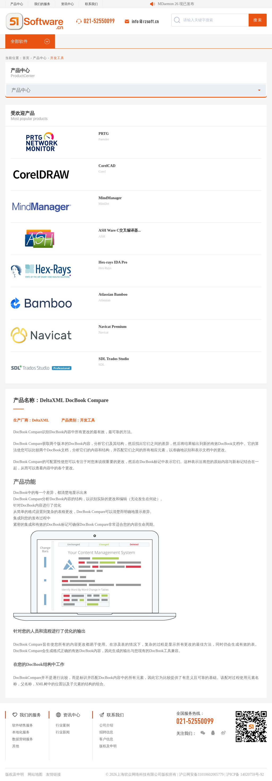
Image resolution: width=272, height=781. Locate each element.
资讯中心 (67, 4)
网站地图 (35, 774)
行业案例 (63, 725)
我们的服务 (42, 4)
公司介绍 (106, 725)
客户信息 (106, 739)
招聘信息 (106, 732)
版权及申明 (108, 746)
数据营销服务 (22, 739)
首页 (26, 58)
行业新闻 (63, 732)
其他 (15, 746)
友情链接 (53, 774)
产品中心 (16, 4)
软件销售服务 (22, 725)
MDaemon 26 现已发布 (176, 4)
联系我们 (91, 4)
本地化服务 (20, 732)
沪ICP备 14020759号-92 (245, 774)
